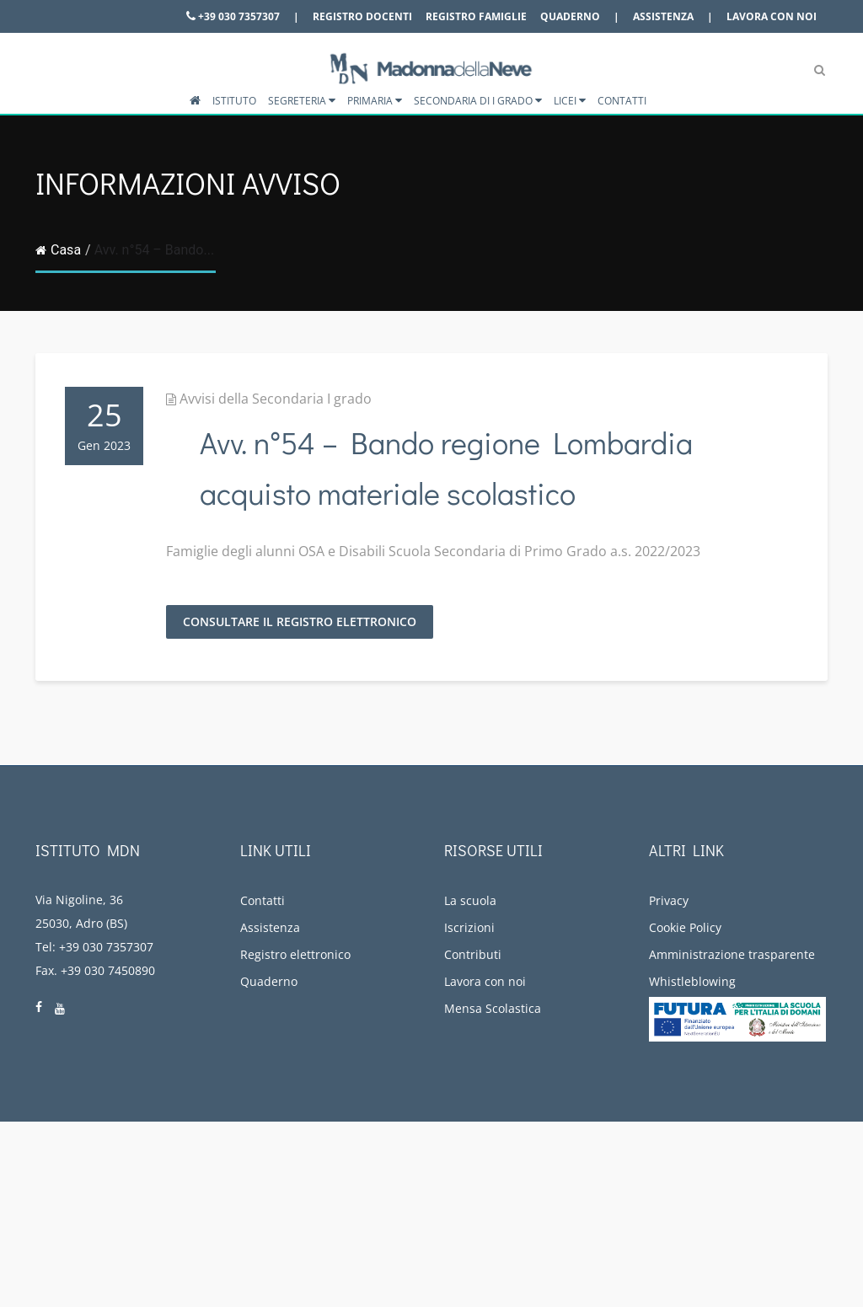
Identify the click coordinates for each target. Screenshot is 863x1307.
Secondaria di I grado (478, 101)
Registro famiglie (476, 16)
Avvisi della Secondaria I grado (276, 398)
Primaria (374, 101)
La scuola (470, 900)
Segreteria (301, 101)
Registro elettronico (295, 954)
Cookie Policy (685, 927)
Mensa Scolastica (492, 1008)
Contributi (472, 954)
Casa (58, 250)
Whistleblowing (692, 981)
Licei (570, 101)
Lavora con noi (771, 16)
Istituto (234, 101)
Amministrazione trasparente (732, 954)
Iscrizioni (469, 927)
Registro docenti (362, 16)
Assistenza (663, 16)
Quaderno (570, 16)
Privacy (669, 900)
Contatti (622, 101)
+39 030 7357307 (233, 16)
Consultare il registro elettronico (299, 621)
